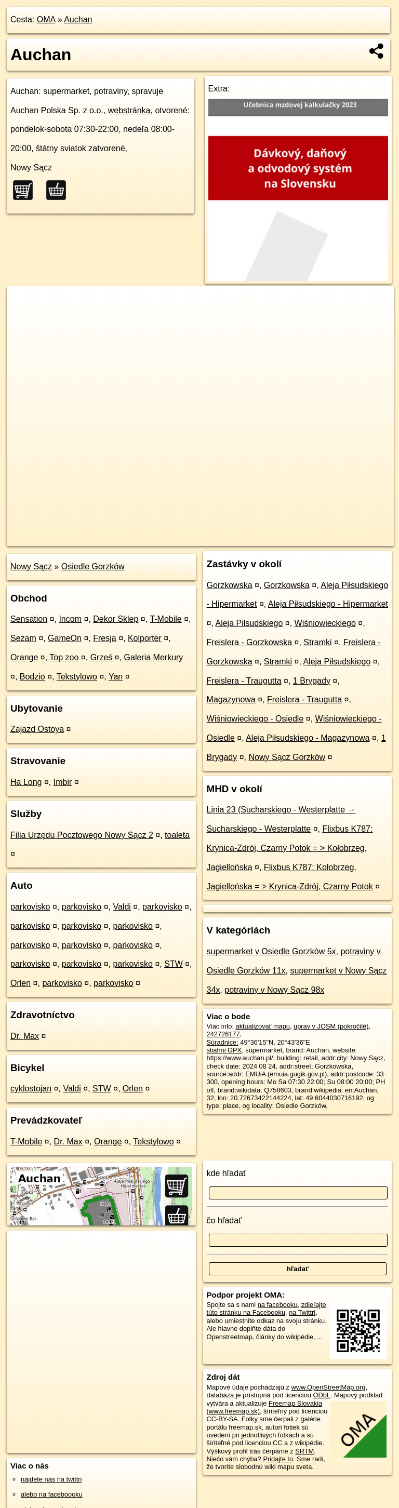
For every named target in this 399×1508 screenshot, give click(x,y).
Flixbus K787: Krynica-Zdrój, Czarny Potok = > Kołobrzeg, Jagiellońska (290, 848)
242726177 (223, 1034)
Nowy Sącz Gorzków (287, 757)
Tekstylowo (77, 676)
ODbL (321, 1395)
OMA (46, 19)
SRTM (304, 1451)
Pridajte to (278, 1459)
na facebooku (278, 1305)
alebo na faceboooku (52, 1494)
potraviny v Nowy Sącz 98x (274, 989)
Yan (116, 676)
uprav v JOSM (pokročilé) (331, 1026)
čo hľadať (224, 1220)
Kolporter (145, 638)
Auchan (78, 19)
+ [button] (24, 304)
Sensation (28, 619)
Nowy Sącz (31, 566)
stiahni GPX (224, 1050)
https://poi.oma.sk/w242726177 (348, 538)
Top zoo (63, 657)
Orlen (20, 983)
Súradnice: (222, 1042)
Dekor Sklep (115, 619)
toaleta (177, 835)
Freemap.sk (271, 538)
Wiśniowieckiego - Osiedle (255, 718)
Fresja (104, 638)
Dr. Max (24, 1036)
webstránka (129, 110)
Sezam (23, 638)
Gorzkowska (229, 585)
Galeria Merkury (153, 657)
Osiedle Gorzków (93, 566)
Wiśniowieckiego (325, 623)
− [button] (24, 320)
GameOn (65, 638)
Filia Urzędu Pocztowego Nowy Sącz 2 (81, 835)
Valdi (121, 906)
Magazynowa (231, 699)
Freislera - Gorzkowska (249, 642)
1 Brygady (311, 680)
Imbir (63, 782)
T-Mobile (165, 619)
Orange (24, 657)
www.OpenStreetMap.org (328, 1387)
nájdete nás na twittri (51, 1479)
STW (173, 963)
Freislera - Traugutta (244, 680)
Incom (70, 619)
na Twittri (302, 1312)
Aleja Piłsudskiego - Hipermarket (328, 603)
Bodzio (32, 676)
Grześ (101, 657)
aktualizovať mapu (263, 1026)
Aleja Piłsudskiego (249, 623)
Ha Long (26, 782)
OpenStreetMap (217, 538)
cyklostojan (30, 1088)
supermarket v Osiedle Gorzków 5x (271, 951)
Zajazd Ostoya (37, 729)
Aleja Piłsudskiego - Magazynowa (307, 737)
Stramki (317, 642)
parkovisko (30, 906)
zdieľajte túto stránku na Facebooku (266, 1308)
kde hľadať (227, 1173)
